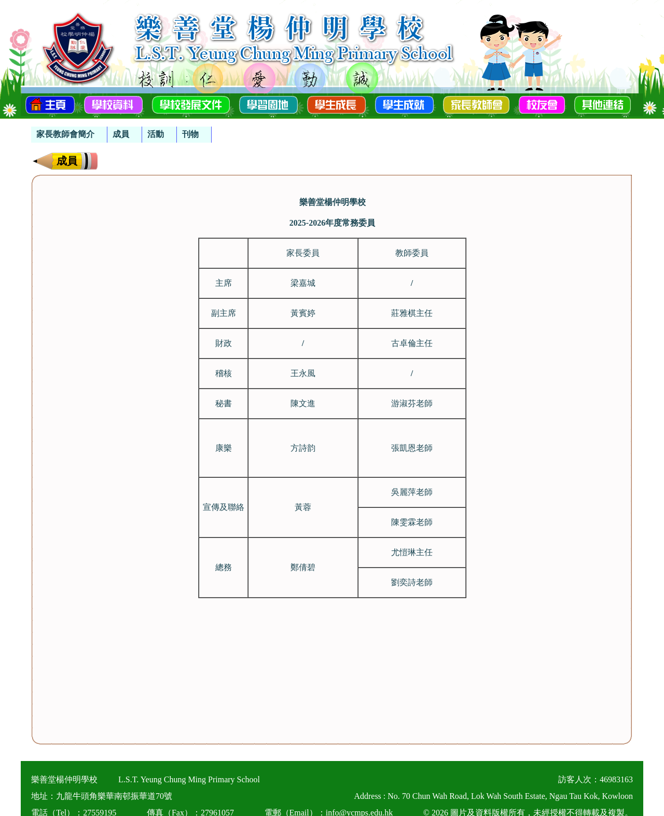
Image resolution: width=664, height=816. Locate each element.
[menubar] (121, 129)
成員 (121, 134)
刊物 (190, 134)
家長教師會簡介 (65, 134)
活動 (155, 134)
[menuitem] (69, 135)
